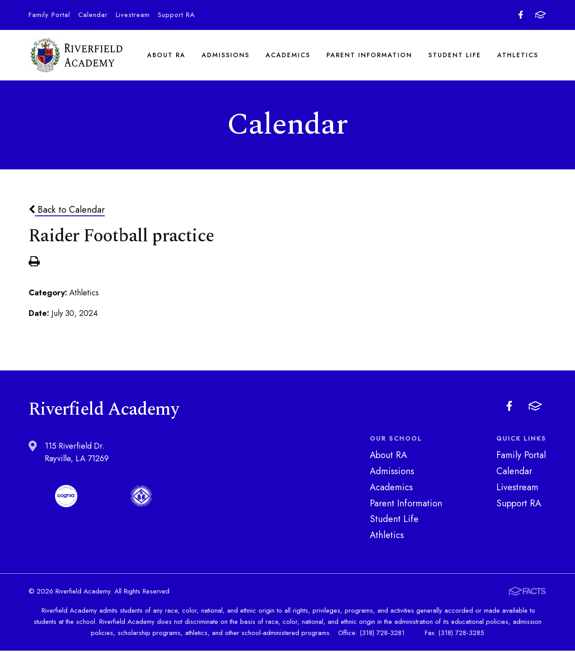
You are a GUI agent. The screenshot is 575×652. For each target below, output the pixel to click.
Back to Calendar (67, 211)
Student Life (454, 55)
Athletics (517, 55)
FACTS (540, 15)
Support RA (176, 15)
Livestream (133, 15)
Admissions (225, 55)
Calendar (93, 15)
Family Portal (49, 15)
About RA (166, 55)
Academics (288, 55)
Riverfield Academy (76, 56)
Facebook (520, 15)
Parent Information (369, 55)
